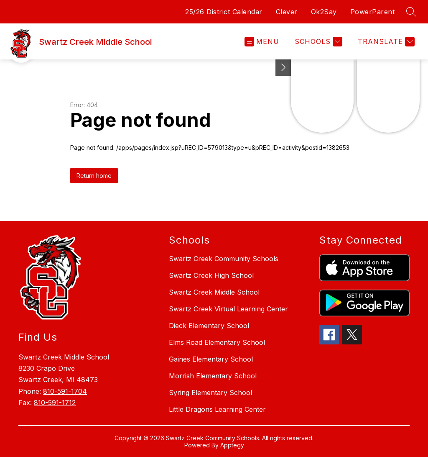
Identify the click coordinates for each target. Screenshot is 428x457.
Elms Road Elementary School (217, 342)
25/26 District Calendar (223, 12)
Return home (94, 175)
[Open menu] (262, 41)
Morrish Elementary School (213, 376)
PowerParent (372, 12)
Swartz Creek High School (211, 275)
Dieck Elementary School (209, 325)
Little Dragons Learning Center (217, 409)
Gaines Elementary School (211, 359)
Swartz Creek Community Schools (223, 258)
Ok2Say (324, 12)
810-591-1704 (65, 391)
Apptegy (232, 445)
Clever (287, 12)
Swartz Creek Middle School (214, 292)
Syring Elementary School (210, 392)
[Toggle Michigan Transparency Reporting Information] (283, 67)
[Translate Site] (385, 41)
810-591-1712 (55, 402)
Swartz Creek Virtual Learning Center (228, 309)
